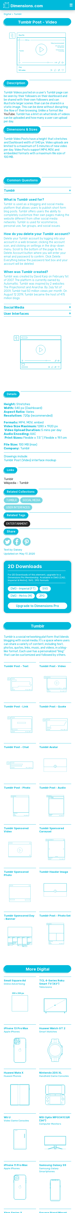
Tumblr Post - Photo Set (55, 915)
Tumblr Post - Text (16, 666)
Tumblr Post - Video (52, 666)
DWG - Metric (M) (21, 596)
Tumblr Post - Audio (52, 787)
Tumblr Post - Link (16, 706)
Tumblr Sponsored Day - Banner (19, 917)
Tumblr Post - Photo (17, 787)
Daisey (18, 549)
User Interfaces (18, 507)
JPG (42, 596)
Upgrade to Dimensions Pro (37, 606)
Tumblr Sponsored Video (16, 830)
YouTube (9, 114)
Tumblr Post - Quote (52, 706)
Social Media (31, 500)
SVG (45, 588)
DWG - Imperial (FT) (23, 588)
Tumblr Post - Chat (16, 747)
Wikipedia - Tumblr (16, 483)
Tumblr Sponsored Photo (16, 873)
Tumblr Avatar (48, 747)
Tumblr (18, 14)
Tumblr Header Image (53, 871)
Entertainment (17, 523)
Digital (7, 14)
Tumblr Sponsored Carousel (51, 830)
